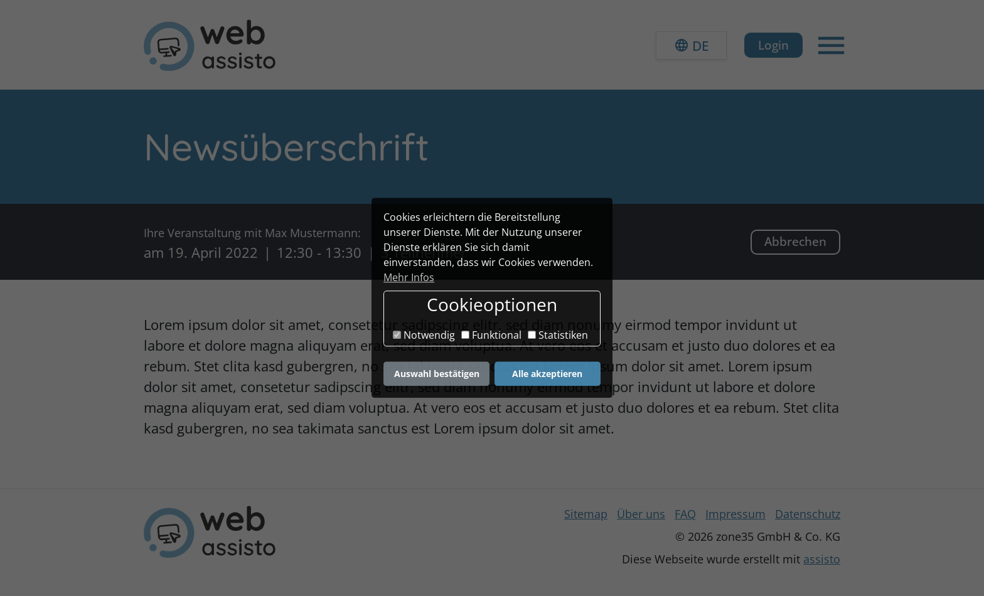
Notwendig (424, 335)
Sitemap (585, 513)
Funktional (491, 335)
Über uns (641, 513)
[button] (691, 45)
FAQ (685, 513)
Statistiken (558, 335)
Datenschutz (807, 513)
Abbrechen (795, 241)
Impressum (735, 513)
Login (773, 44)
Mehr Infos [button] (408, 277)
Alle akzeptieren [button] (547, 374)
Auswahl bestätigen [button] (436, 374)
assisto (821, 559)
